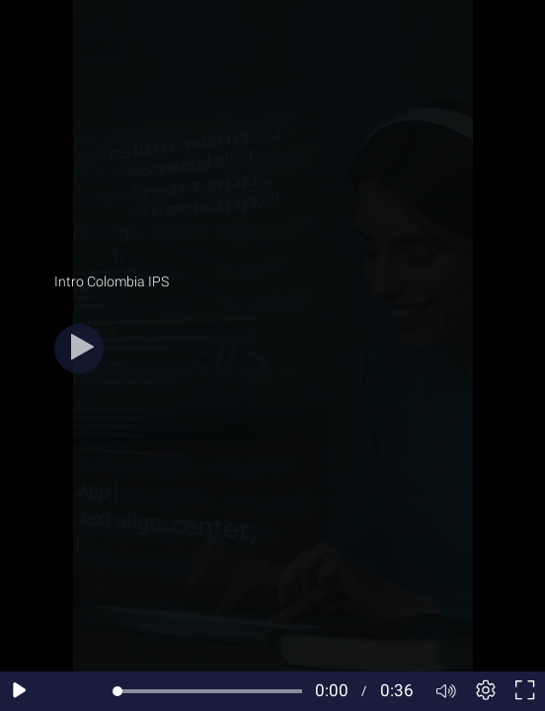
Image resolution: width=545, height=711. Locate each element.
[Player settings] (486, 691)
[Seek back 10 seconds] (59, 691)
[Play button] (79, 348)
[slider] (209, 691)
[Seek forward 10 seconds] (97, 691)
